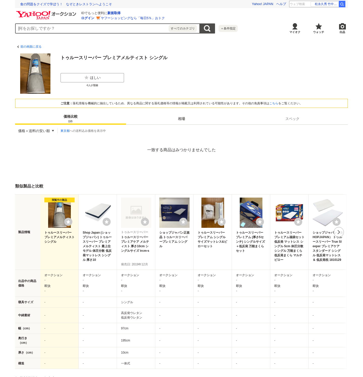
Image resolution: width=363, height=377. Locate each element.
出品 (342, 32)
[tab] (70, 118)
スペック (292, 119)
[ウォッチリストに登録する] (68, 222)
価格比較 (71, 119)
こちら (273, 103)
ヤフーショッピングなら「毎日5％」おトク (133, 18)
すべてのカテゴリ (183, 28)
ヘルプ (281, 4)
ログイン (87, 18)
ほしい (92, 77)
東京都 (65, 130)
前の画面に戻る (31, 46)
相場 (181, 119)
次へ (339, 232)
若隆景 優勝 (327, 4)
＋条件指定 (228, 28)
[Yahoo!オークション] (47, 12)
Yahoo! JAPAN (262, 4)
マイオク (294, 32)
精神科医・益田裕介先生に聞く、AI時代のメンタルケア (61, 4)
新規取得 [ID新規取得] (113, 13)
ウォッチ (318, 32)
